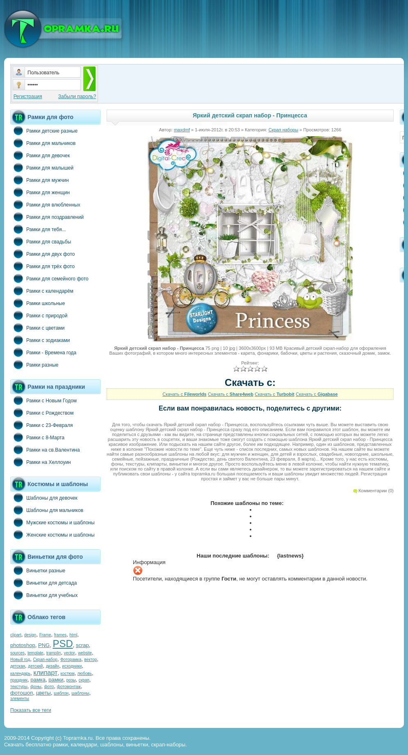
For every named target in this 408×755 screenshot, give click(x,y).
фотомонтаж (69, 686)
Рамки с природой (39, 315)
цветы (43, 693)
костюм (68, 673)
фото (49, 686)
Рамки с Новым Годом (43, 400)
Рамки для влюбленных (45, 204)
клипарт (45, 672)
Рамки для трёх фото (42, 266)
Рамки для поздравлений (47, 217)
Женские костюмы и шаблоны (52, 534)
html (73, 635)
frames (60, 635)
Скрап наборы (284, 129)
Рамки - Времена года (43, 352)
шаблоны (80, 693)
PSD (62, 643)
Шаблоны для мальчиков (46, 510)
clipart (15, 635)
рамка (38, 680)
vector (69, 653)
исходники (72, 666)
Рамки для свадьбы (40, 241)
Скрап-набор (45, 659)
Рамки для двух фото (42, 254)
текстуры (18, 686)
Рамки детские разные (43, 130)
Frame (45, 635)
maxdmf (182, 129)
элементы (19, 698)
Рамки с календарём (41, 291)
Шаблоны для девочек (43, 497)
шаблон (61, 693)
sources (17, 653)
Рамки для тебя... (38, 229)
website (85, 653)
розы (71, 680)
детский (35, 666)
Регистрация (28, 96)
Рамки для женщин (40, 192)
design (30, 635)
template (35, 653)
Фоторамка (70, 659)
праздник (18, 680)
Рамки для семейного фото (49, 278)
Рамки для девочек (40, 155)
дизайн (52, 666)
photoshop (22, 645)
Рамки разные (34, 364)
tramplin (53, 653)
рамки (55, 680)
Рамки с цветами (37, 327)
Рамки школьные (37, 303)
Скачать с (184, 394)
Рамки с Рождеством (42, 412)
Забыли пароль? (77, 96)
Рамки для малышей (41, 167)
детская (17, 666)
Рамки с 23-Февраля (41, 425)
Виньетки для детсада (43, 582)
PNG (44, 645)
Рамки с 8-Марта (37, 437)
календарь (20, 673)
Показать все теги (30, 710)
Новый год (20, 659)
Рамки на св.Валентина (45, 449)
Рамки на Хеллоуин (40, 462)
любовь (84, 673)
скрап (84, 680)
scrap (82, 645)
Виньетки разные (37, 570)
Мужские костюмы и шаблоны (52, 522)
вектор (90, 659)
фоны (35, 686)
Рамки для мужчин (39, 180)
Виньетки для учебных (43, 595)
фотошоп (21, 693)
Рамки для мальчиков (42, 143)
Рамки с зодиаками (40, 340)
